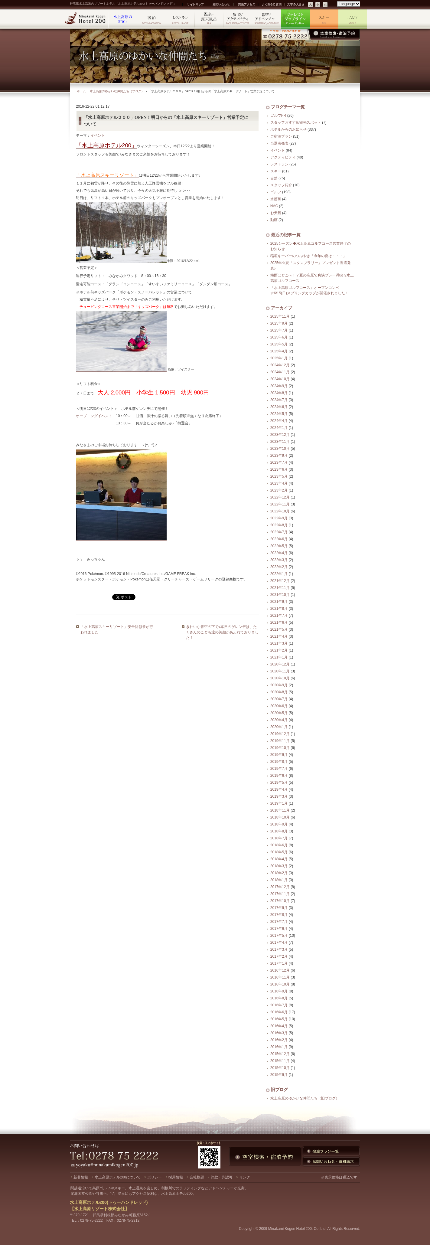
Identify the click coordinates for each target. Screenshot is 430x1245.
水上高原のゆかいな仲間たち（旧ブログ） (304, 1098)
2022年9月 (279, 518)
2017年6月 (279, 928)
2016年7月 (279, 1005)
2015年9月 (279, 1075)
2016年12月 (280, 970)
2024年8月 (279, 393)
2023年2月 (279, 490)
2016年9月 (279, 991)
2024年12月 (280, 365)
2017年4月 (279, 942)
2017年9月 (279, 908)
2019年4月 (279, 789)
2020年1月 (279, 727)
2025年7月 (279, 330)
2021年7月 (279, 615)
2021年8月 (279, 608)
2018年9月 (279, 824)
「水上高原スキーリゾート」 (107, 175)
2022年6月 (279, 539)
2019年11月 (280, 741)
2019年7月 (279, 768)
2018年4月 (279, 859)
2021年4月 (279, 636)
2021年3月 (279, 643)
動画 (274, 220)
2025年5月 (279, 344)
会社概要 (197, 1177)
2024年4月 (279, 421)
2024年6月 (279, 407)
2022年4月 (279, 553)
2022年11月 (280, 504)
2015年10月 (280, 1068)
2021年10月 (280, 595)
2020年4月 (279, 720)
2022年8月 (279, 525)
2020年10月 (280, 678)
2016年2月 (279, 1040)
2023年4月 (279, 483)
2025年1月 (279, 358)
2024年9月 (279, 386)
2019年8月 (279, 762)
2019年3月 (279, 796)
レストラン (279, 164)
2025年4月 (279, 351)
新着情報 (80, 1177)
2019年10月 (280, 748)
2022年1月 (279, 574)
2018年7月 (279, 838)
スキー (275, 171)
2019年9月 (279, 755)
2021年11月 (280, 588)
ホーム (81, 91)
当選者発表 (279, 143)
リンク (244, 1177)
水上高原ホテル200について (118, 1177)
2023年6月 (279, 469)
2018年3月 (279, 866)
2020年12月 (280, 664)
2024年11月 (280, 372)
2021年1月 (279, 657)
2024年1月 (279, 428)
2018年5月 (279, 852)
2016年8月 (279, 998)
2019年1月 (279, 803)
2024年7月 (279, 400)
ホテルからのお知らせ (288, 129)
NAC (274, 206)
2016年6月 (279, 1012)
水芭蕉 (275, 199)
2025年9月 (279, 323)
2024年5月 (279, 414)
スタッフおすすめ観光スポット (295, 122)
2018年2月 (279, 873)
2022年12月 (280, 497)
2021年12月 (280, 581)
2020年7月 (279, 699)
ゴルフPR (278, 115)
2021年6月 (279, 622)
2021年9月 (279, 602)
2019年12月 (280, 734)
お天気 (275, 213)
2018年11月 (280, 810)
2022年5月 (279, 546)
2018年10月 (280, 817)
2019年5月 (279, 782)
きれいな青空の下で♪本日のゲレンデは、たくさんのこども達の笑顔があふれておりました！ (222, 632)
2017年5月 (279, 935)
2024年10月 (280, 379)
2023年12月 (280, 435)
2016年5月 (279, 1019)
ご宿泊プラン (281, 136)
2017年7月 (279, 922)
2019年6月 (279, 775)
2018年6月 (279, 845)
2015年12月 (280, 1054)
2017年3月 (279, 949)
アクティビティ (283, 157)
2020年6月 (279, 706)
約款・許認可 (222, 1177)
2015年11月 (280, 1061)
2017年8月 (279, 915)
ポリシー (154, 1177)
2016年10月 (280, 984)
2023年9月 (279, 455)
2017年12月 (280, 887)
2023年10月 (280, 448)
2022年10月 (280, 511)
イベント (97, 135)
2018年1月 (279, 880)
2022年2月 (279, 567)
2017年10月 (280, 901)
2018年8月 (279, 831)
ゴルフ (275, 192)
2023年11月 (280, 442)
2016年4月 (279, 1026)
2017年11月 (280, 894)
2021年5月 (279, 629)
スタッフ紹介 (281, 185)
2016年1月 (279, 1047)
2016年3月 (279, 1033)
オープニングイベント (94, 416)
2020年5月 (279, 713)
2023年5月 (279, 476)
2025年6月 (279, 337)
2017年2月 (279, 956)
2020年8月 (279, 692)
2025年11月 (280, 316)
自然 (274, 178)
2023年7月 (279, 462)
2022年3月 (279, 560)
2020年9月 (279, 685)
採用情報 (175, 1177)
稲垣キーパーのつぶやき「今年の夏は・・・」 (308, 256)
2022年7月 (279, 532)
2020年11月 (280, 671)
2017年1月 (279, 963)
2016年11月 (280, 977)
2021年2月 (279, 650)
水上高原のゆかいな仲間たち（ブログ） (117, 91)
